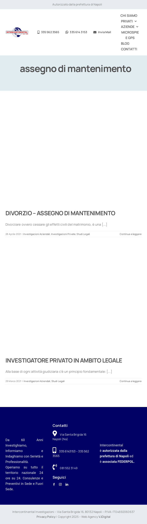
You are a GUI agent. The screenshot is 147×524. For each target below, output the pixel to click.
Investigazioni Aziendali (36, 234)
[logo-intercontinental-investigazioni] (16, 29)
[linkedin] (66, 484)
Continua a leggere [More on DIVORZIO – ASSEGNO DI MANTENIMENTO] (131, 234)
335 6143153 (67, 451)
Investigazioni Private (63, 234)
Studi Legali (83, 234)
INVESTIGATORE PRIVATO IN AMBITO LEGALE (63, 360)
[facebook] (54, 484)
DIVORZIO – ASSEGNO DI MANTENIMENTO (60, 213)
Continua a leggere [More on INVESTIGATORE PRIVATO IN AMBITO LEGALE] (131, 381)
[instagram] (60, 484)
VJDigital (104, 517)
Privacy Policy (46, 517)
